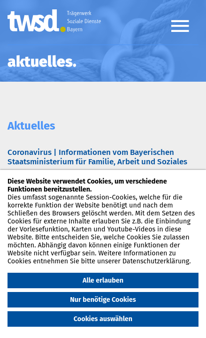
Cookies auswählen (103, 319)
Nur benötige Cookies (103, 300)
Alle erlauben (103, 280)
